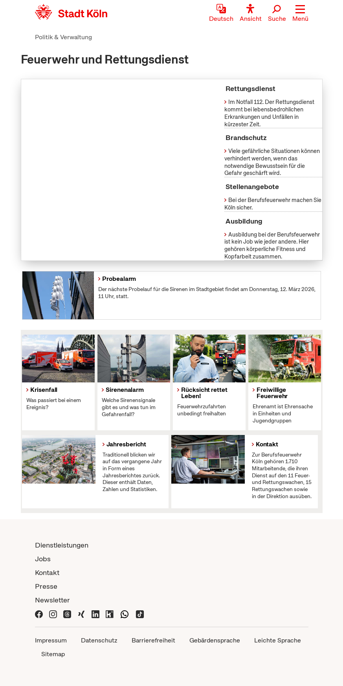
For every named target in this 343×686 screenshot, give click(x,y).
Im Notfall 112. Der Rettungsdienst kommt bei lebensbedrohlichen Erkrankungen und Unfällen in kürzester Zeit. (269, 112)
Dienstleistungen (61, 545)
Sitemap (53, 654)
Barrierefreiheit (153, 640)
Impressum (51, 640)
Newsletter (52, 599)
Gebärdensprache (214, 640)
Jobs (43, 558)
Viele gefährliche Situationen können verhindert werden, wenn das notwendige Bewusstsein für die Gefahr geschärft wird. (272, 162)
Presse (46, 586)
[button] (300, 14)
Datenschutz (99, 640)
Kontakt (47, 572)
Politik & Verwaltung (63, 37)
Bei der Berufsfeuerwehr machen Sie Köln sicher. (272, 204)
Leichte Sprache (277, 640)
